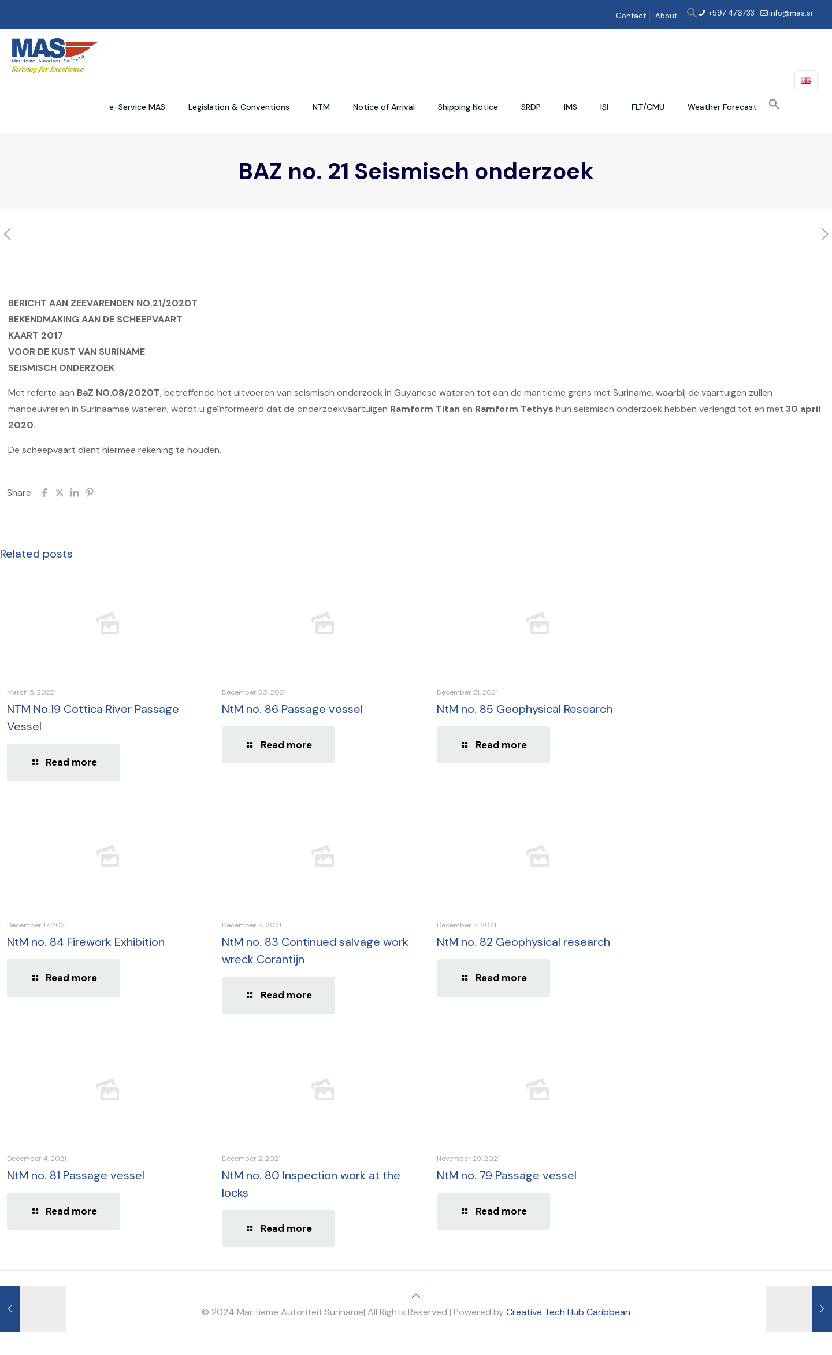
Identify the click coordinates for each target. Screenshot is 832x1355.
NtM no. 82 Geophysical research (523, 941)
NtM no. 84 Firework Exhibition (86, 941)
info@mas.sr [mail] (791, 13)
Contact (631, 16)
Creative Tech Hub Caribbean (568, 1312)
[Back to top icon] (416, 1296)
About (666, 16)
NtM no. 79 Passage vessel (507, 1175)
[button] (692, 16)
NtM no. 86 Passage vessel (292, 709)
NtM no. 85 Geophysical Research (524, 709)
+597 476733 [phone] (731, 13)
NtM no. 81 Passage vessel (75, 1175)
